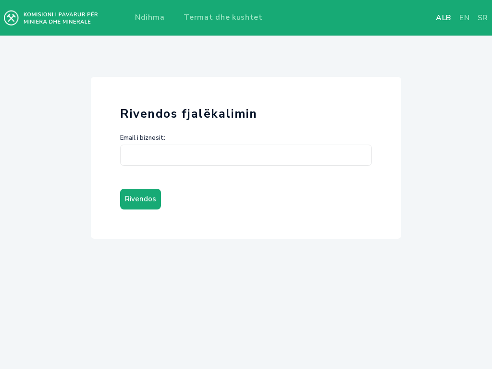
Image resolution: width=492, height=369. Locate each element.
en (464, 17)
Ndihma (149, 17)
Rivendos (140, 199)
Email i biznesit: (142, 138)
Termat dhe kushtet (223, 17)
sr (483, 17)
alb (444, 17)
